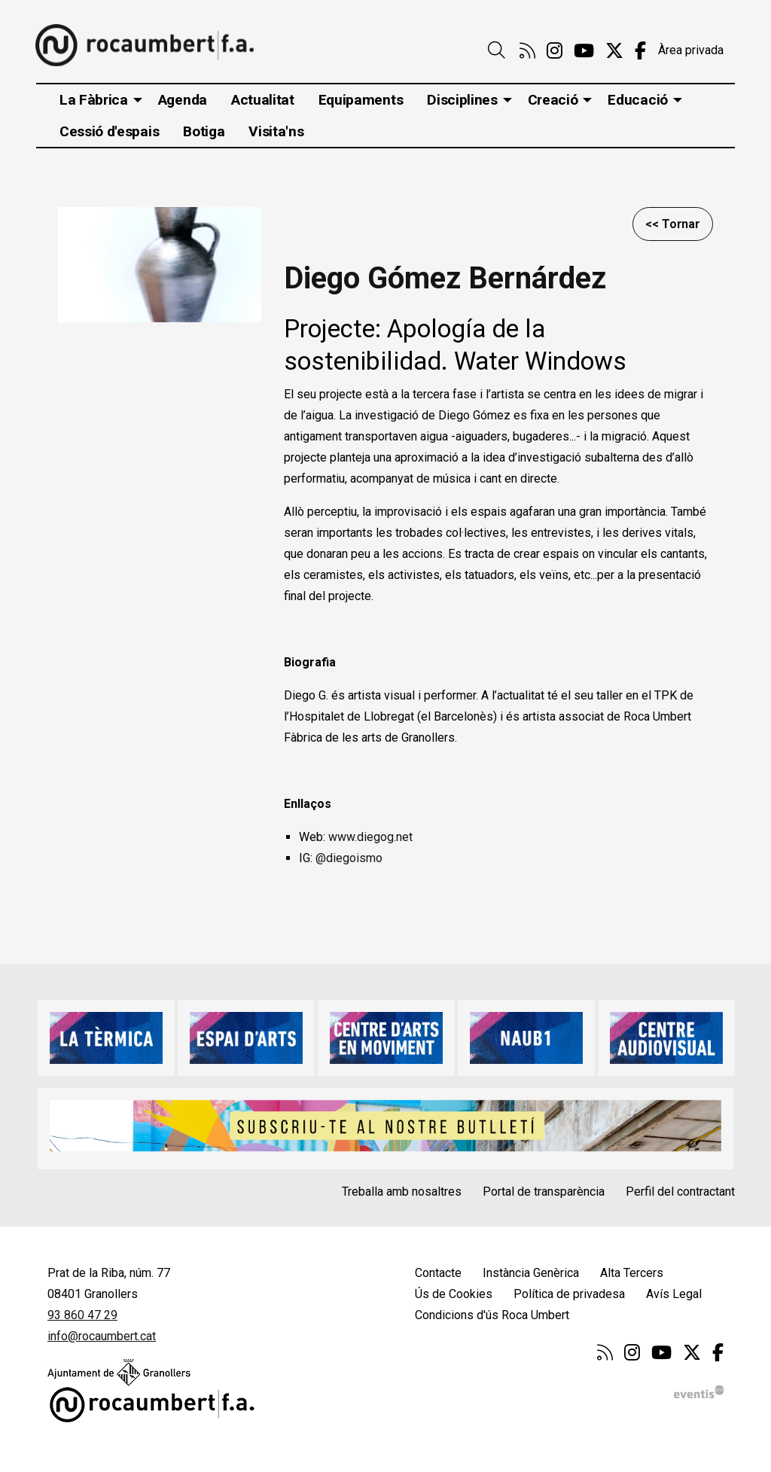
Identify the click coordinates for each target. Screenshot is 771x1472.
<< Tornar (672, 224)
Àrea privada (691, 50)
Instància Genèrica (531, 1273)
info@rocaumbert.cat (101, 1336)
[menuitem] (527, 51)
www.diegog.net (370, 837)
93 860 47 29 (82, 1315)
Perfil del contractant (680, 1191)
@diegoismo (350, 858)
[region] (159, 266)
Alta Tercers (631, 1273)
